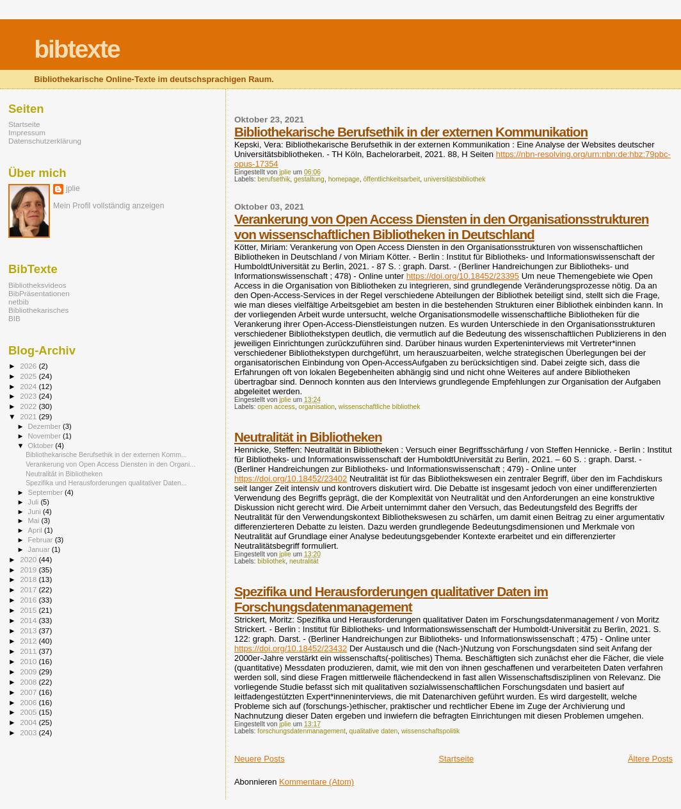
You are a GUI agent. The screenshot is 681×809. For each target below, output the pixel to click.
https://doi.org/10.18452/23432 (290, 648)
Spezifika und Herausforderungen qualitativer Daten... (106, 483)
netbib (18, 301)
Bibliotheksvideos (37, 285)
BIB (14, 318)
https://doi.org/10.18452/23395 (462, 276)
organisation (316, 406)
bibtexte (77, 49)
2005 (29, 712)
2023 (29, 396)
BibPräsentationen (39, 293)
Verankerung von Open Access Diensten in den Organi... (110, 464)
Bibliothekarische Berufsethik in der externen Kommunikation (411, 131)
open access (275, 406)
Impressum (26, 132)
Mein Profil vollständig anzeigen (108, 205)
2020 (29, 559)
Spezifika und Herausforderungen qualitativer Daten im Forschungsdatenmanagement (391, 599)
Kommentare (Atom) (316, 782)
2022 (29, 406)
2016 (29, 600)
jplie (73, 188)
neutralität (304, 561)
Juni (36, 511)
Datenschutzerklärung (44, 141)
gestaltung (309, 179)
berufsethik (273, 179)
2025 (29, 376)
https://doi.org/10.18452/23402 (290, 478)
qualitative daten (373, 731)
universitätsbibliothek (454, 179)
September (46, 492)
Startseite (456, 758)
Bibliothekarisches (38, 310)
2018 (29, 579)
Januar (40, 549)
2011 (29, 651)
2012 (29, 641)
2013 (29, 630)
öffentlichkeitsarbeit (392, 179)
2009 (29, 671)
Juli (34, 502)
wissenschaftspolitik (430, 731)
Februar (41, 540)
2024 (29, 386)
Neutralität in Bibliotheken (308, 437)
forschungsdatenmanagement (301, 731)
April (36, 530)
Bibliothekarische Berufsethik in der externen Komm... (106, 454)
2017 (29, 589)
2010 (29, 661)
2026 (29, 366)
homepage (344, 179)
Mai (35, 520)
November (45, 436)
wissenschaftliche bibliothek (380, 406)
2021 (29, 416)
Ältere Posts (650, 758)
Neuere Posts (259, 758)
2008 (29, 682)
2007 (29, 692)
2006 (29, 702)
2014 (29, 620)
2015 (29, 610)
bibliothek (271, 561)
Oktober (42, 445)
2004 (29, 722)
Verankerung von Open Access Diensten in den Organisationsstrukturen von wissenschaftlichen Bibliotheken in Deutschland (441, 227)
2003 (29, 732)
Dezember (45, 426)
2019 (29, 569)
